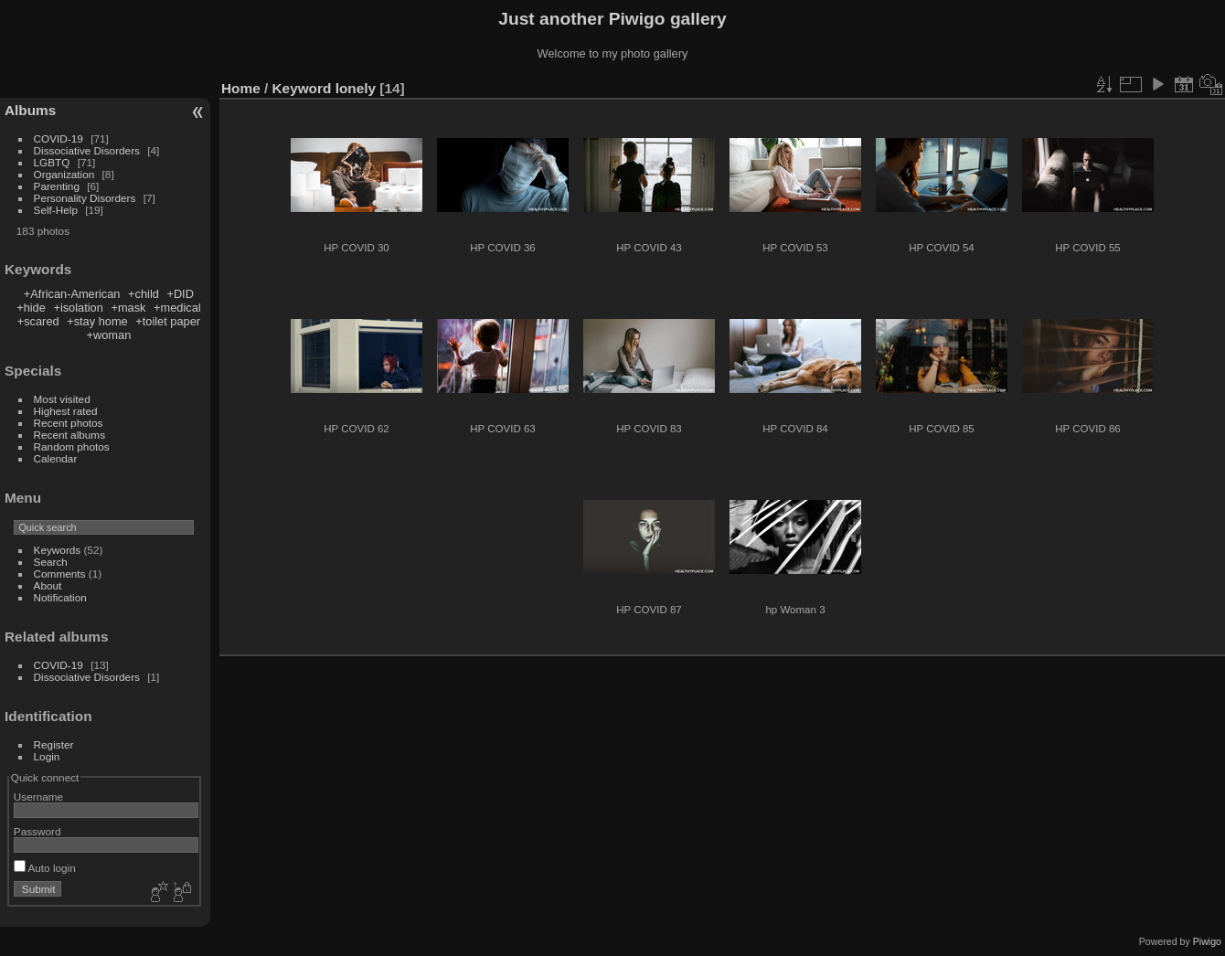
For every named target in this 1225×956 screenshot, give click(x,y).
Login (47, 756)
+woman (109, 335)
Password (37, 831)
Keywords (57, 550)
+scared (38, 321)
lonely (356, 88)
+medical (177, 307)
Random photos (72, 446)
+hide (31, 307)
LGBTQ (52, 162)
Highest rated (66, 411)
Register (54, 744)
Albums (30, 110)
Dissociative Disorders (87, 150)
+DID (180, 294)
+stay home (97, 321)
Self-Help (56, 210)
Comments (60, 573)
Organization (64, 174)
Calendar (56, 458)
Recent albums (69, 435)
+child (143, 294)
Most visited (62, 399)
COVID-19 (58, 138)
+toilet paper (167, 321)
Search (51, 562)
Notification (60, 597)
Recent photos (68, 423)
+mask (128, 307)
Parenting (57, 186)
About (48, 585)
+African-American (72, 294)
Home (241, 88)
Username (38, 796)
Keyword (302, 88)
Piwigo (1207, 941)
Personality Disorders (85, 198)
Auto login (45, 868)
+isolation (77, 307)
